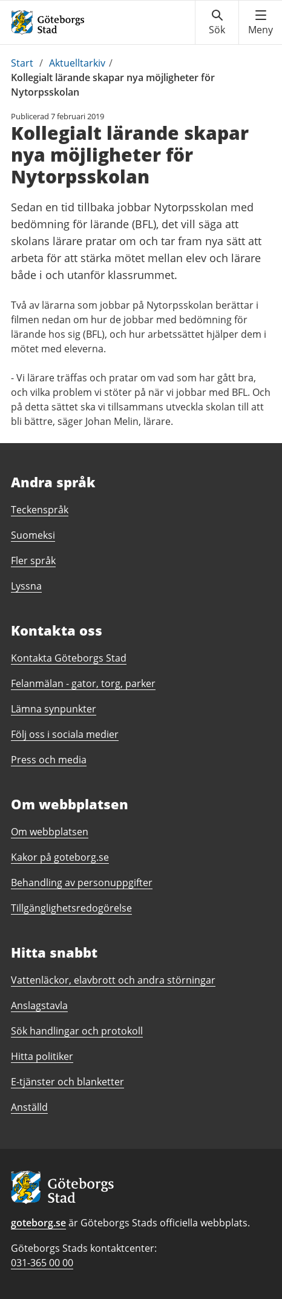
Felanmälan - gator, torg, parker (83, 683)
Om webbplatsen (49, 831)
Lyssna (26, 586)
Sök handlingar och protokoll (77, 1031)
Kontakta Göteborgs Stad (68, 658)
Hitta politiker (42, 1056)
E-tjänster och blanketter (67, 1081)
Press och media (49, 759)
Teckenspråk (39, 509)
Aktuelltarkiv (77, 63)
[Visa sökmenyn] (216, 22)
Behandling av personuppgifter (81, 882)
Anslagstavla (39, 1005)
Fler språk (33, 560)
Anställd (29, 1107)
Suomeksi (33, 535)
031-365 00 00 (42, 1262)
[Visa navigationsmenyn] (260, 22)
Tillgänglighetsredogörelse (71, 908)
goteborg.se (38, 1222)
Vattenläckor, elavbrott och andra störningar (113, 980)
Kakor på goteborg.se (60, 857)
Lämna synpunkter (53, 708)
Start (22, 63)
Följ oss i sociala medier (65, 734)
